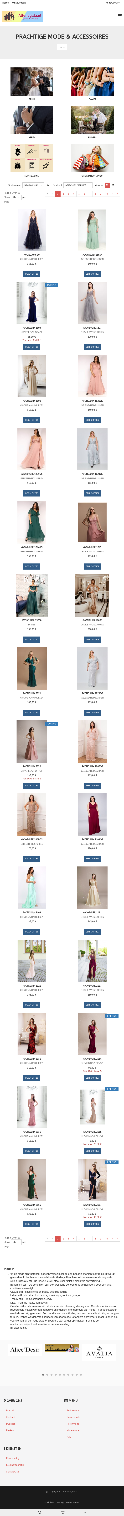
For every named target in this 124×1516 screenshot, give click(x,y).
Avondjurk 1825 (92, 547)
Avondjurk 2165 (32, 1205)
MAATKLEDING (32, 176)
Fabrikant (57, 185)
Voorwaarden (72, 1502)
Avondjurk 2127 (92, 985)
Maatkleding (12, 1458)
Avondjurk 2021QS (92, 693)
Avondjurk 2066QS (92, 766)
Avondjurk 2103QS (92, 839)
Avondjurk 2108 (32, 912)
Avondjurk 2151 (32, 1059)
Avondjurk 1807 (92, 328)
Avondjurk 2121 (32, 985)
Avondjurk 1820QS (92, 401)
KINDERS (92, 137)
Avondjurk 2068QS (31, 839)
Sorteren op (14, 185)
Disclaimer (49, 1502)
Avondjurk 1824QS (31, 547)
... (79, 194)
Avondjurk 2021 (32, 693)
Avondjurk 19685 (92, 620)
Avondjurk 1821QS (31, 474)
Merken (10, 1430)
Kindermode (73, 1430)
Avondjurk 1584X (92, 255)
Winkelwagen (19, 2)
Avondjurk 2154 (92, 1059)
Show (7, 197)
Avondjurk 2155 (32, 1132)
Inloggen (11, 1424)
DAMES (92, 99)
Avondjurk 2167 (92, 1205)
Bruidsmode (73, 1410)
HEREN (32, 137)
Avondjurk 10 (32, 255)
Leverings (60, 1502)
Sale (69, 1437)
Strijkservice (12, 1471)
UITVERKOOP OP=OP (92, 176)
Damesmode (73, 1417)
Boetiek (10, 1410)
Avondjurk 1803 (32, 328)
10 (106, 194)
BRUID (32, 99)
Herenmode (73, 1424)
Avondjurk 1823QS (92, 474)
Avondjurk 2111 (92, 912)
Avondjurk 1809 (32, 401)
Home (5, 2)
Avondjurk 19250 (31, 620)
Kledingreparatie (15, 1465)
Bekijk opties (31, 274)
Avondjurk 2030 (32, 766)
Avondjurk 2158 (92, 1132)
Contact (10, 1417)
